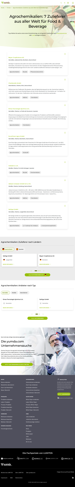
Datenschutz (19, 478)
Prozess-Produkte (6, 404)
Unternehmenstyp (61, 33)
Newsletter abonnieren (7, 385)
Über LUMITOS (19, 472)
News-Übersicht (5, 390)
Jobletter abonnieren (32, 419)
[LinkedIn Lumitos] (73, 478)
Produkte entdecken (6, 399)
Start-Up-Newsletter (7, 387)
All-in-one (29, 442)
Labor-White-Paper (31, 402)
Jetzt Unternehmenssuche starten (17, 364)
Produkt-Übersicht (6, 410)
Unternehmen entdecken (33, 382)
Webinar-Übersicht (6, 422)
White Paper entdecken (32, 399)
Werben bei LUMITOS (7, 472)
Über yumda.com (30, 472)
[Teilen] (64, 3)
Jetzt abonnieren (64, 394)
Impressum (4, 478)
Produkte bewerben (6, 407)
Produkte (28, 431)
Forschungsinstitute (6, 428)
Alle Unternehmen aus (37, 275)
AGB (11, 478)
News (27, 428)
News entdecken (5, 382)
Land (33, 35)
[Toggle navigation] (73, 3)
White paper (29, 434)
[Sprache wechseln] (68, 3)
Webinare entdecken (6, 416)
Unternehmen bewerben (33, 390)
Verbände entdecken (31, 387)
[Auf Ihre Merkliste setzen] (65, 54)
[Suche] (61, 3)
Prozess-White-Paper (32, 404)
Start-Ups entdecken (32, 385)
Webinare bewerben (6, 419)
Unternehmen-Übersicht (33, 392)
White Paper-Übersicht (32, 410)
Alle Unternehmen (37, 318)
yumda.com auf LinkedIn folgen (65, 398)
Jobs (27, 436)
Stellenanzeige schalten (33, 422)
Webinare (28, 439)
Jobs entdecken (30, 416)
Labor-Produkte (5, 402)
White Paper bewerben (32, 407)
